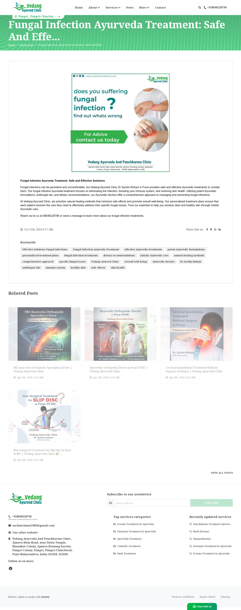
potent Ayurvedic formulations (186, 249)
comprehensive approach (38, 261)
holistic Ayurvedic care (154, 255)
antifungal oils (31, 267)
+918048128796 (215, 7)
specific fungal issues (72, 261)
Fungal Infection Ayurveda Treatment (96, 249)
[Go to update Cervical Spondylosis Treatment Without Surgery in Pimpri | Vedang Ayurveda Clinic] (197, 344)
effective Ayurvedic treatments (143, 249)
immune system (55, 267)
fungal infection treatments (81, 255)
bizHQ (45, 596)
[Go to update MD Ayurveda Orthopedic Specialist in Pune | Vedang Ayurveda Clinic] (44, 344)
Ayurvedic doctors (164, 261)
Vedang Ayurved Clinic (105, 261)
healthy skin (78, 267)
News (129, 7)
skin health (117, 267)
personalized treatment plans (40, 255)
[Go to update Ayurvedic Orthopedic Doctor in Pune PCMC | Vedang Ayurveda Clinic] (120, 344)
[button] (199, 7)
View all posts (222, 472)
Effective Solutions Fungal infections (44, 249)
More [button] (145, 7)
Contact (160, 7)
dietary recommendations (119, 255)
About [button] (94, 7)
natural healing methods (189, 255)
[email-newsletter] (152, 503)
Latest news (26, 44)
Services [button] (113, 7)
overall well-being (135, 261)
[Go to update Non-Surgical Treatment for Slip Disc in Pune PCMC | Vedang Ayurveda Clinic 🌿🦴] (44, 426)
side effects (98, 267)
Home (79, 7)
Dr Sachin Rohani (190, 261)
